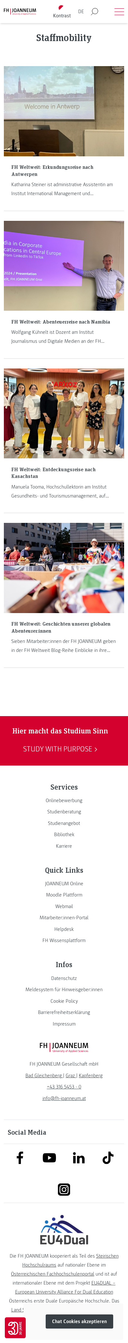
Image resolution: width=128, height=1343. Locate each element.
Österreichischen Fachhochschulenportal (52, 1274)
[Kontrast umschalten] (62, 12)
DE (81, 11)
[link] (64, 800)
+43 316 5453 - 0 (64, 1087)
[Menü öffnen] (119, 11)
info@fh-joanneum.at (64, 1098)
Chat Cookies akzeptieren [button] (79, 1322)
